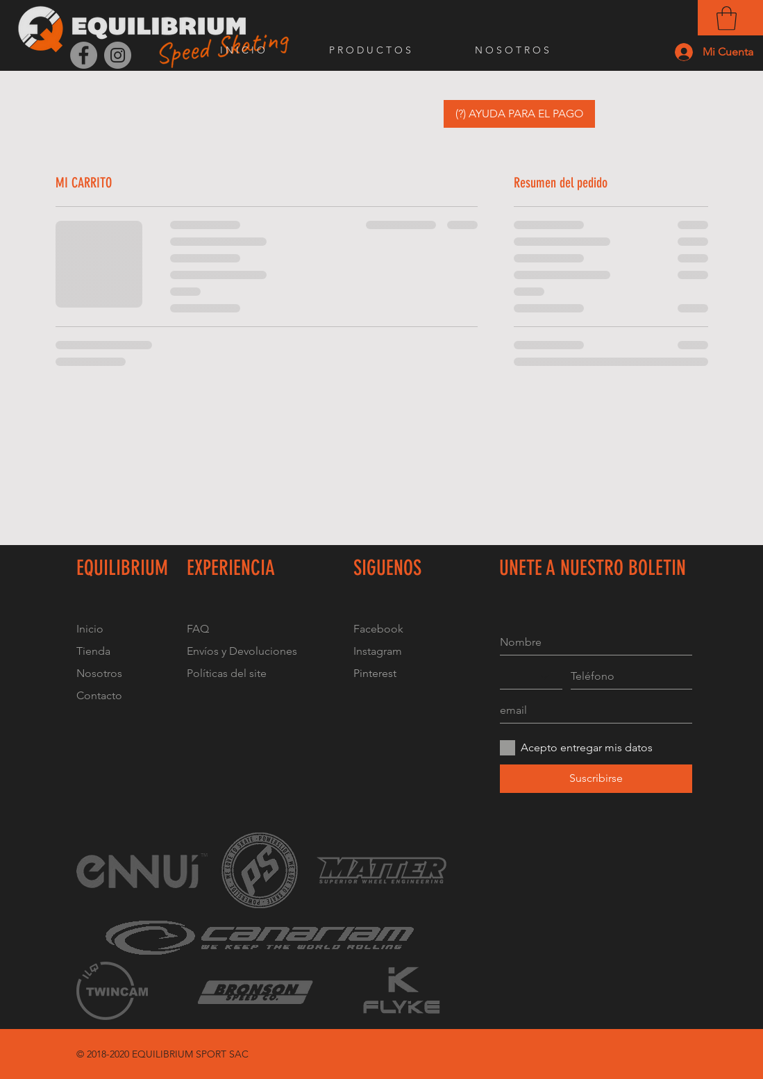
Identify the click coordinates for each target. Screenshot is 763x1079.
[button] (726, 18)
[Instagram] (117, 55)
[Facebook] (83, 55)
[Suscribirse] (596, 778)
